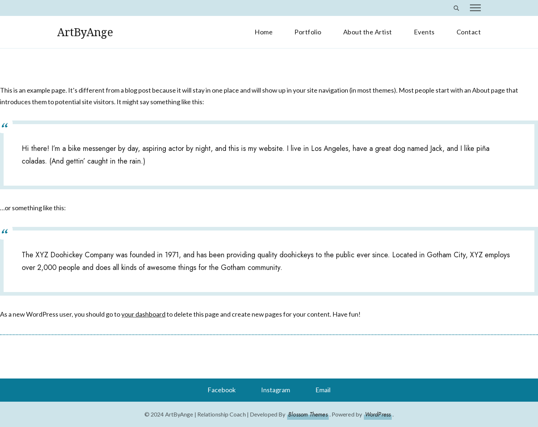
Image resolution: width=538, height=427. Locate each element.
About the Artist (367, 32)
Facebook (221, 390)
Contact (469, 32)
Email (323, 390)
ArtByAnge (85, 32)
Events (424, 32)
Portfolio (307, 32)
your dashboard (143, 314)
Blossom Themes (307, 414)
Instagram (275, 390)
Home (264, 32)
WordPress (378, 414)
